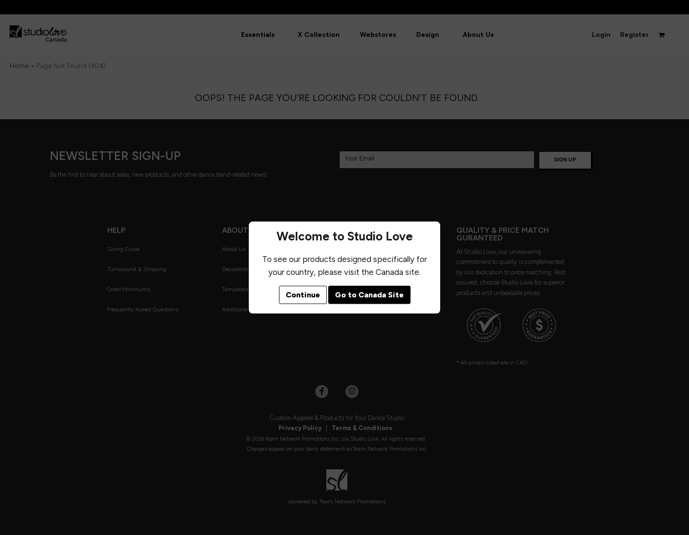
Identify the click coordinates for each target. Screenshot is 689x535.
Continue (303, 294)
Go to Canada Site (369, 294)
